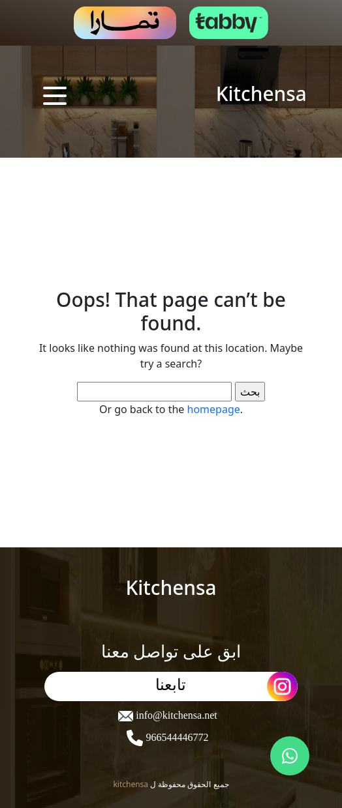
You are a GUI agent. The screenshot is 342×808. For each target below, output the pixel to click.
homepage (213, 409)
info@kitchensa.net (175, 715)
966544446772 (175, 737)
